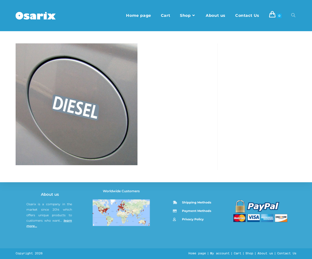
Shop (249, 253)
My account (220, 253)
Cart (237, 253)
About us (51, 232)
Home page (197, 253)
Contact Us (286, 253)
